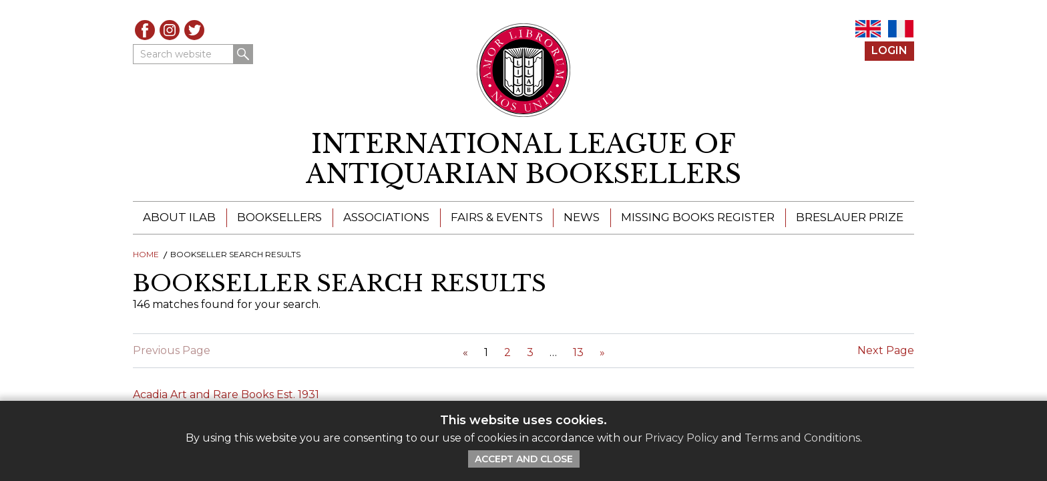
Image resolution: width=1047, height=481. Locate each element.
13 (578, 352)
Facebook (145, 30)
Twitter (194, 30)
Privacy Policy (681, 438)
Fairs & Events (497, 217)
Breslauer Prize (849, 217)
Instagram (170, 30)
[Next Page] (602, 352)
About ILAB (179, 217)
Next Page (885, 350)
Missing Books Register (698, 217)
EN (868, 28)
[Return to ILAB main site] (524, 70)
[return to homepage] (523, 159)
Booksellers (279, 217)
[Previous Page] (465, 352)
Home (146, 254)
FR (900, 28)
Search (243, 54)
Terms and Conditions (802, 438)
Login (889, 50)
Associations (386, 217)
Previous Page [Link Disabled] (171, 350)
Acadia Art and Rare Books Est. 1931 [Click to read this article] (226, 394)
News (582, 217)
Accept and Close (524, 459)
